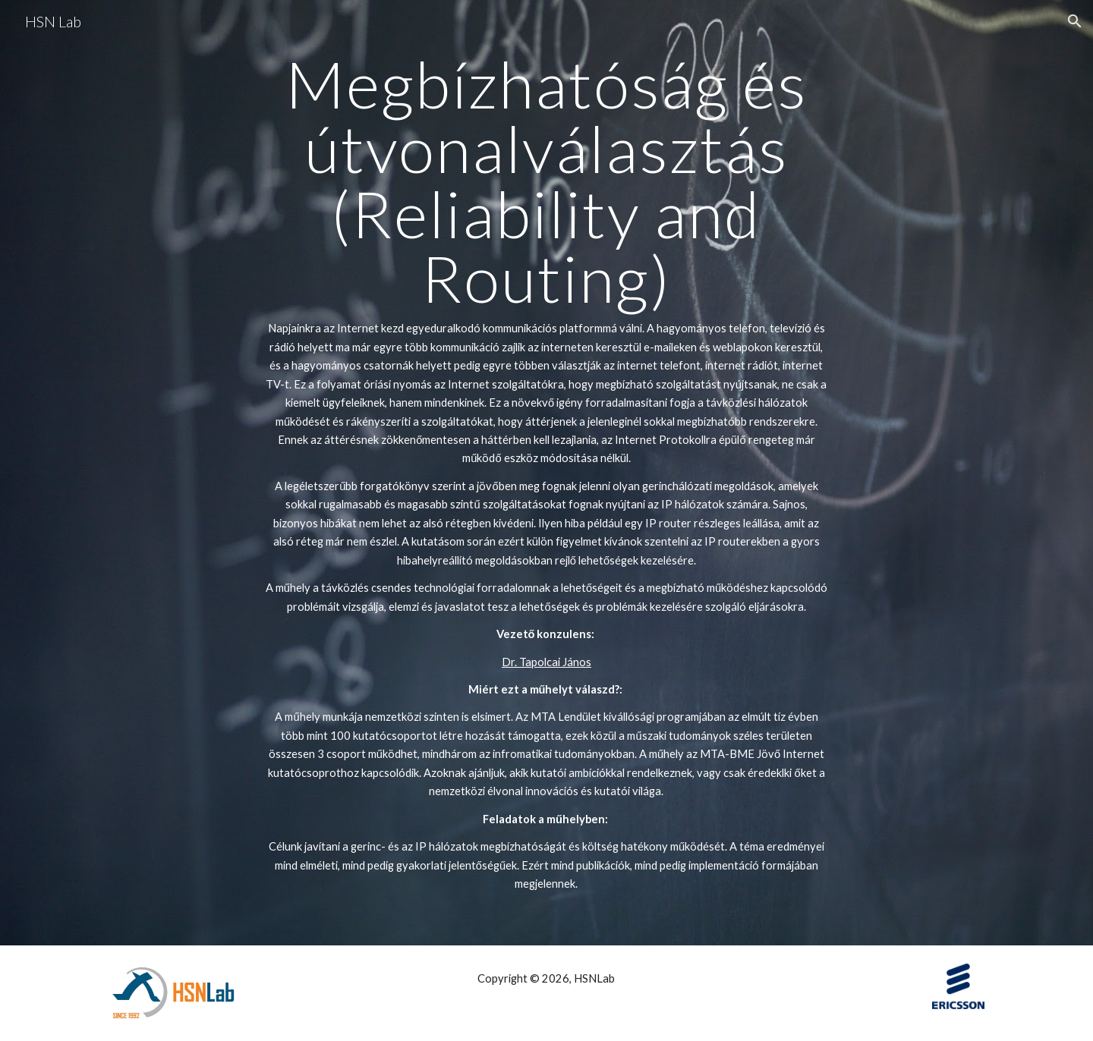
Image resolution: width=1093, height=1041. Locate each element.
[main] (546, 473)
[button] (1075, 21)
